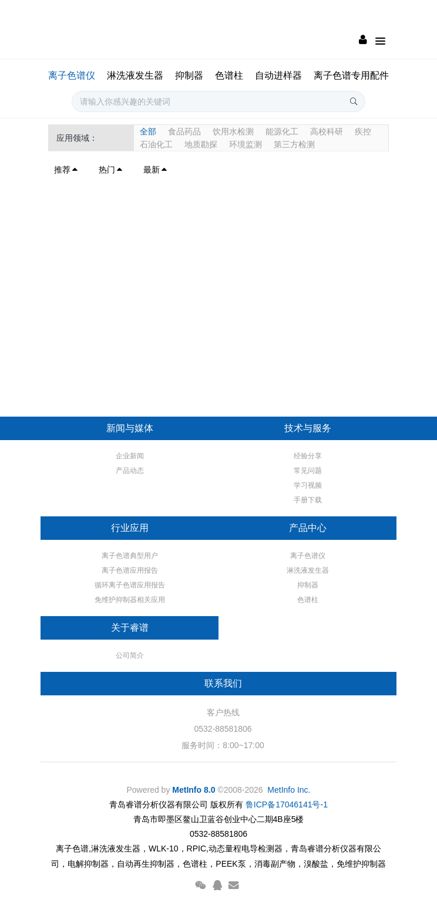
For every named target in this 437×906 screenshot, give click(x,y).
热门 (111, 169)
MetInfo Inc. (288, 790)
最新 (155, 169)
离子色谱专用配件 (351, 75)
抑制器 (189, 75)
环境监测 (245, 144)
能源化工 (281, 131)
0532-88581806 (222, 728)
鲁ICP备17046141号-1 (287, 804)
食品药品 (184, 131)
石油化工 (156, 144)
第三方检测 (294, 144)
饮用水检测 (233, 131)
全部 (148, 131)
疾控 (363, 131)
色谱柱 (229, 75)
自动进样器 (278, 75)
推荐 (66, 169)
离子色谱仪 (71, 75)
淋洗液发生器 (135, 75)
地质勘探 (200, 144)
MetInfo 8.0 (193, 790)
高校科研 (326, 131)
